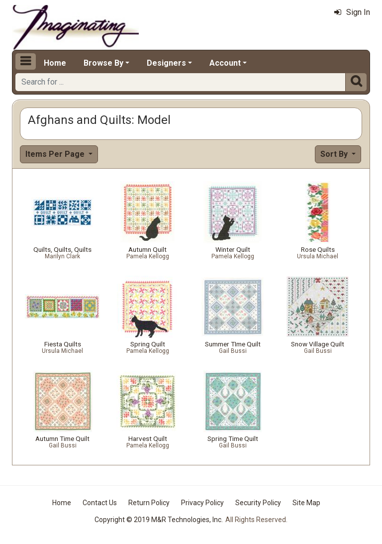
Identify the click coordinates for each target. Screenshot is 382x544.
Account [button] (225, 63)
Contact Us (100, 503)
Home (55, 63)
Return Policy (149, 503)
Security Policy (258, 503)
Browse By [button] (103, 63)
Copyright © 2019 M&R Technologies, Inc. (159, 520)
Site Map (306, 503)
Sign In (352, 12)
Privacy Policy (202, 503)
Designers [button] (166, 63)
